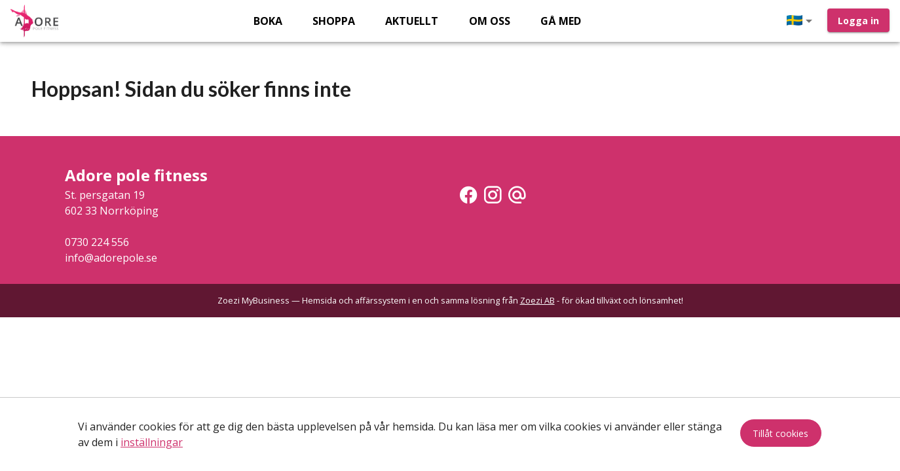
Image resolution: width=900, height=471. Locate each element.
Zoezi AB (537, 300)
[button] (802, 21)
